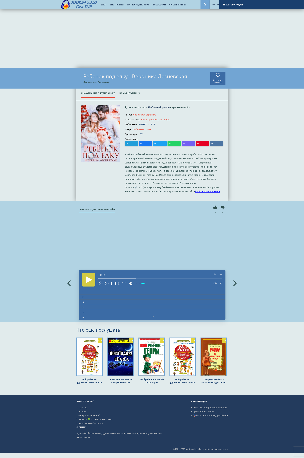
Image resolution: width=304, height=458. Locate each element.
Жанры (82, 410)
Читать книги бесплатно (91, 422)
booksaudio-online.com (207, 190)
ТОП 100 (82, 407)
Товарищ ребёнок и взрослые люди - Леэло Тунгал (213, 380)
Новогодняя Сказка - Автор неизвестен (121, 380)
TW (139, 143)
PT (158, 143)
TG (127, 143)
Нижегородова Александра (155, 119)
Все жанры (159, 4)
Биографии (117, 4)
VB (152, 143)
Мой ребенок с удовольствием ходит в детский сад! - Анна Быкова (89, 380)
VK (164, 143)
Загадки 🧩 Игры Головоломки (95, 418)
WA (146, 143)
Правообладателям (203, 410)
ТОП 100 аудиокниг (138, 4)
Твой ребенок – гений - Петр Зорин (152, 380)
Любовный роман (159, 107)
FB (134, 143)
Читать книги (177, 4)
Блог (104, 4)
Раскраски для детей (89, 414)
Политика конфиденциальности (210, 407)
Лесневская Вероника (144, 114)
